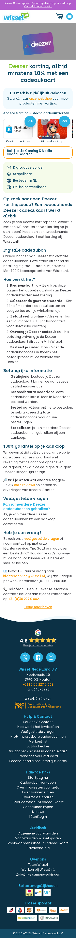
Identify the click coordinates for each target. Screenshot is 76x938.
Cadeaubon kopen (38, 807)
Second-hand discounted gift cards (38, 761)
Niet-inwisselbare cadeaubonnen (38, 736)
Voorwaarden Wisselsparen (38, 838)
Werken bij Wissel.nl (38, 869)
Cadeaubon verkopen (38, 782)
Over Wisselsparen (38, 797)
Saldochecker (38, 746)
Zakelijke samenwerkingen (38, 874)
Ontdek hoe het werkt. (38, 6)
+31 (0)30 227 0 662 (23, 599)
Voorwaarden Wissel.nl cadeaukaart (38, 843)
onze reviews (24, 485)
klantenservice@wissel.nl (24, 576)
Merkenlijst (38, 741)
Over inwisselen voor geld (38, 787)
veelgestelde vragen (41, 539)
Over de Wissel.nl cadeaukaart (38, 802)
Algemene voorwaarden (38, 833)
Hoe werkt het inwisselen (38, 727)
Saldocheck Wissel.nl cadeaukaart (38, 751)
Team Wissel (38, 865)
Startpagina (38, 778)
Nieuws (38, 812)
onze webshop (40, 98)
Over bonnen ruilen (38, 792)
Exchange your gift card (38, 756)
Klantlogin (38, 817)
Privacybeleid (38, 848)
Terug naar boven (38, 607)
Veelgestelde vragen (38, 732)
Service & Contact (38, 722)
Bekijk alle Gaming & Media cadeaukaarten (29, 152)
